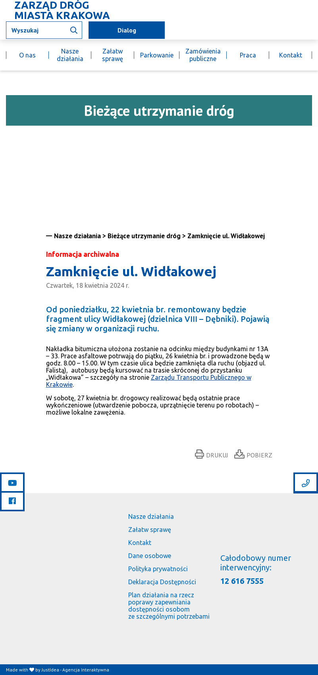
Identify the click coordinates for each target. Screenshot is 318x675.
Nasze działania (70, 55)
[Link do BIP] (301, 30)
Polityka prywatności (158, 568)
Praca (248, 55)
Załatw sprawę (112, 55)
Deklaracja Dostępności (162, 581)
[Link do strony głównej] (60, 10)
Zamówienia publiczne (203, 55)
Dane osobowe (149, 555)
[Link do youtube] (12, 483)
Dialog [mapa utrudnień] (127, 30)
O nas (27, 55)
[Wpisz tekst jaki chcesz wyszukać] (44, 30)
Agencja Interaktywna (85, 670)
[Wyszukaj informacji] (74, 30)
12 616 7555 (242, 580)
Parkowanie (156, 55)
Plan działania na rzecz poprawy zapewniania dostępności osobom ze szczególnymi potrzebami (169, 605)
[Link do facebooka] (12, 501)
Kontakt (290, 55)
